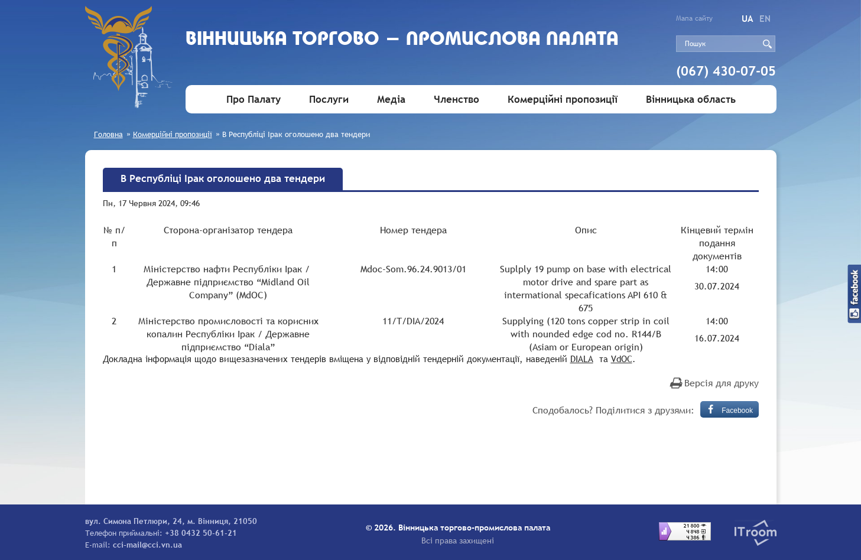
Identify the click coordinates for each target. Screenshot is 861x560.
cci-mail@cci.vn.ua (147, 544)
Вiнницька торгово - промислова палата (402, 40)
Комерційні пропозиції (563, 99)
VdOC (621, 358)
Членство (456, 99)
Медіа (391, 99)
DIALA (581, 358)
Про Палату (253, 99)
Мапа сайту (694, 18)
